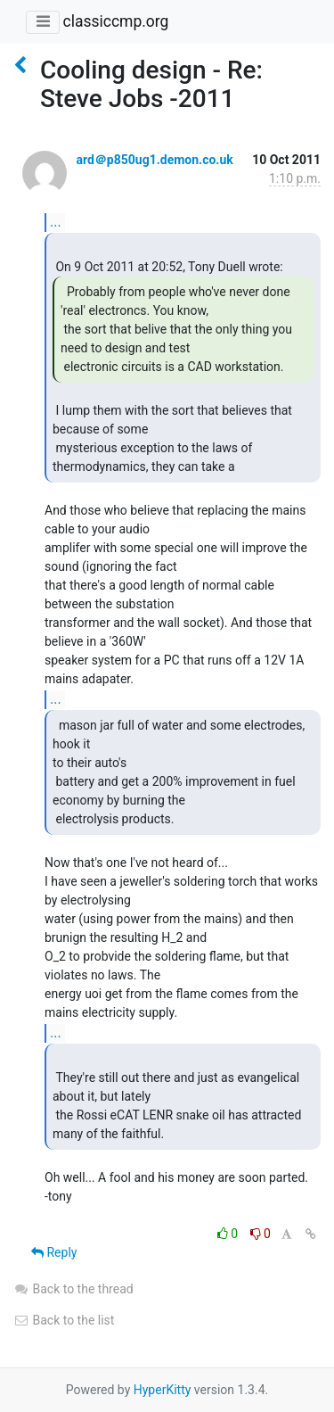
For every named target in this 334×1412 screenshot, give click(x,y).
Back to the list (63, 1320)
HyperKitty (162, 1390)
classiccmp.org (115, 21)
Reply (54, 1252)
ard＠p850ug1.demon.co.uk (154, 160)
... (55, 221)
